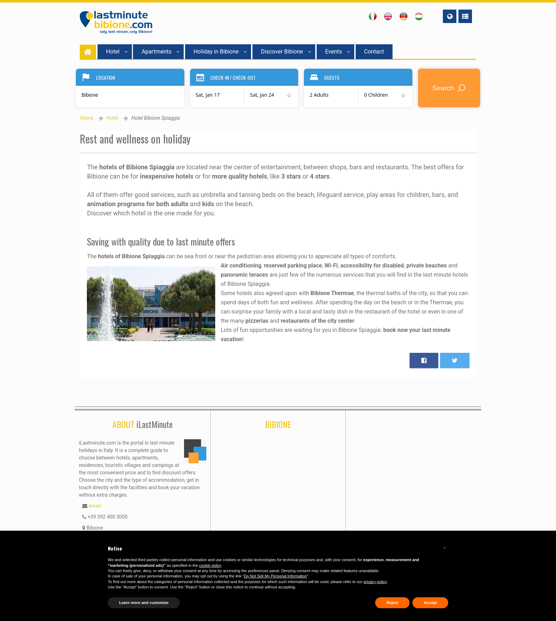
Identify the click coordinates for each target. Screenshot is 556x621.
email (95, 506)
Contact (374, 51)
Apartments (160, 51)
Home (86, 118)
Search (449, 87)
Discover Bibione (286, 51)
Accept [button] (430, 602)
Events (337, 51)
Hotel (117, 51)
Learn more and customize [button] (143, 602)
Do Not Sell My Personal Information (275, 576)
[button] (444, 547)
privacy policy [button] (375, 582)
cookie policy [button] (210, 565)
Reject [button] (392, 602)
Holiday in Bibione (220, 51)
